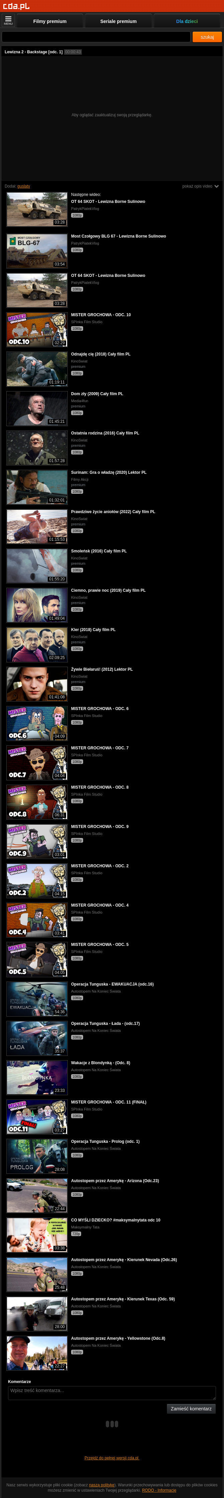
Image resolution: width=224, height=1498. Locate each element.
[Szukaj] (96, 36)
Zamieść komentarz (191, 1408)
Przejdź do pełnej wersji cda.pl (112, 1458)
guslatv (23, 186)
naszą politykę (102, 1485)
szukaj (207, 37)
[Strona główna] (16, 6)
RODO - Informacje (159, 1490)
